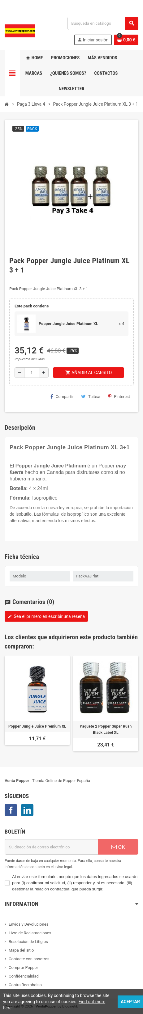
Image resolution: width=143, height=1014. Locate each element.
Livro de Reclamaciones (30, 933)
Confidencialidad (24, 976)
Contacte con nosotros (29, 959)
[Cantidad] (31, 373)
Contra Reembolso (25, 984)
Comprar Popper (23, 967)
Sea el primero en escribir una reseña (46, 616)
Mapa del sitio (21, 950)
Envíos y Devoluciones (28, 924)
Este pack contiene (32, 306)
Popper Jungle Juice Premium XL (37, 726)
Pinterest (119, 396)
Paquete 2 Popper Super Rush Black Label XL (106, 729)
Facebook (11, 810)
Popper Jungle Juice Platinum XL (68, 324)
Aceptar (130, 1001)
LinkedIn (27, 810)
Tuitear (91, 396)
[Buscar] (102, 23)
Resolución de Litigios (28, 941)
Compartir (62, 396)
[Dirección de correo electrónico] (51, 847)
